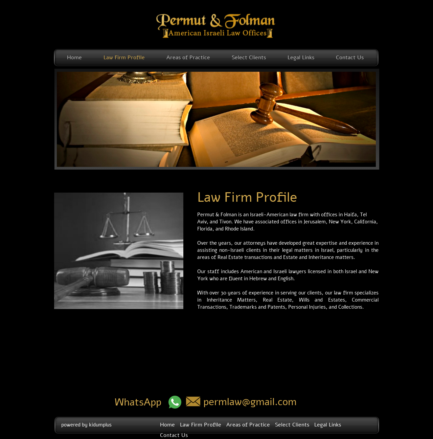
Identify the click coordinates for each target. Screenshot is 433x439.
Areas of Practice (188, 57)
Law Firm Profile (124, 57)
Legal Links (301, 57)
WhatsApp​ (138, 402)
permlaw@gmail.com (250, 402)
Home (74, 57)
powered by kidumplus (86, 424)
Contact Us (350, 57)
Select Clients (249, 57)
